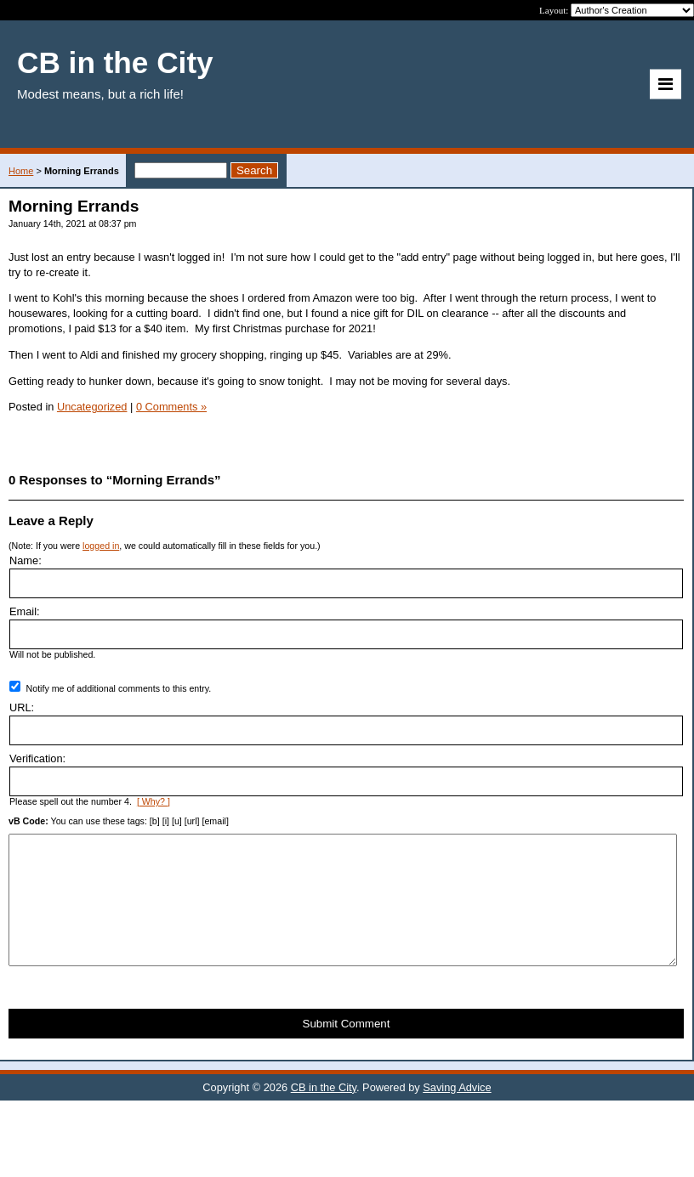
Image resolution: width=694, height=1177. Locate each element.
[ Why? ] (153, 801)
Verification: (37, 758)
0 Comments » (171, 406)
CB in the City (323, 1112)
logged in (100, 545)
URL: (21, 707)
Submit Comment (346, 1049)
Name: (25, 560)
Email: (24, 611)
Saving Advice (457, 1112)
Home (21, 171)
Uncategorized (92, 406)
